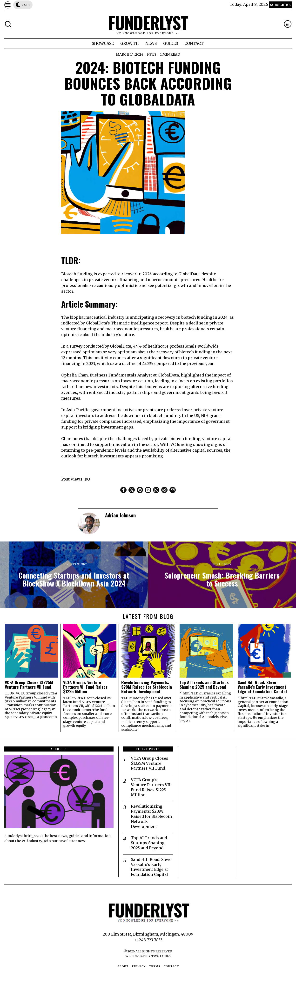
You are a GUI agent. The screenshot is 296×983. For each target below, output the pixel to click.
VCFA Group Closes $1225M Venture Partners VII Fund (29, 684)
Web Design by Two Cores (148, 956)
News (152, 54)
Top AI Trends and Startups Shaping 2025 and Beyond (204, 684)
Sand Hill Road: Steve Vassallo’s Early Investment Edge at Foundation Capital (262, 687)
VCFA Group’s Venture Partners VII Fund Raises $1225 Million (85, 687)
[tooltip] (287, 24)
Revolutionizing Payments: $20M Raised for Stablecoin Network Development (146, 687)
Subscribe (280, 5)
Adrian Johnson (120, 515)
